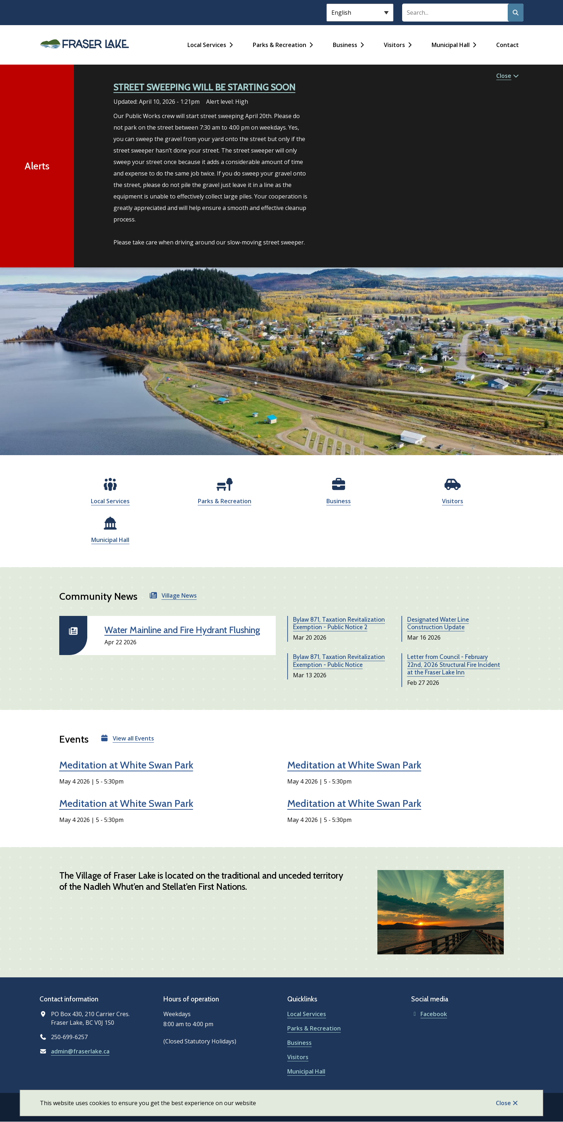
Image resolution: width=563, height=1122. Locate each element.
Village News (179, 595)
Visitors (394, 45)
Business (345, 45)
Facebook (429, 1014)
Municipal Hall (451, 45)
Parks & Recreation (279, 45)
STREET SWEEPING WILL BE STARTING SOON (204, 87)
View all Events (133, 738)
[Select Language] (360, 13)
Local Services (206, 45)
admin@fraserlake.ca (80, 1051)
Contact (507, 45)
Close (503, 1103)
